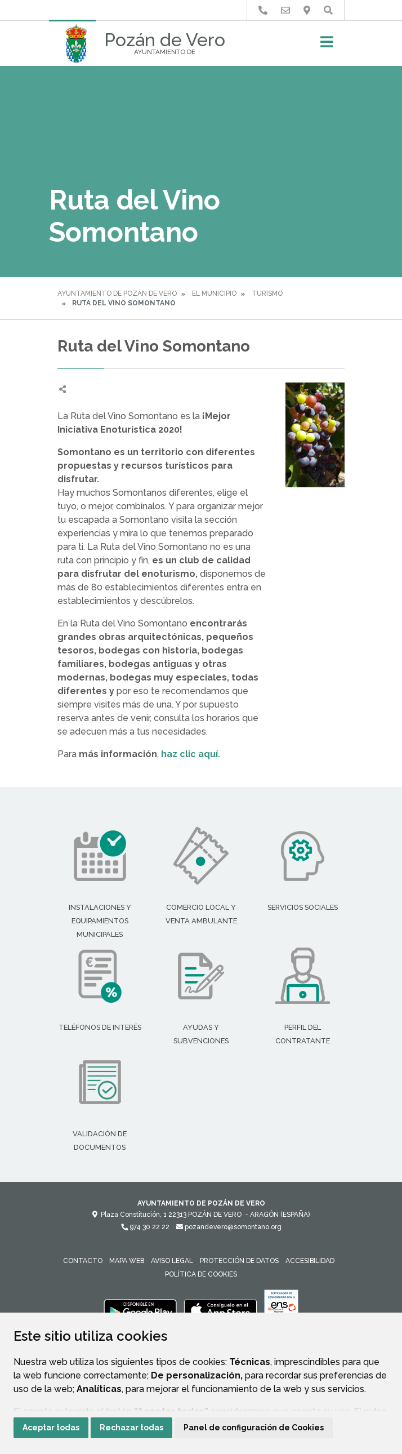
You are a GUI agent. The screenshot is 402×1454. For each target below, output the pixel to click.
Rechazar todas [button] (131, 1427)
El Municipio (214, 293)
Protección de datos (239, 1261)
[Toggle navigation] (327, 45)
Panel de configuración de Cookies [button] (254, 1427)
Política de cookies (201, 1274)
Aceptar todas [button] (51, 1427)
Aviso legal (172, 1261)
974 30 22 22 (145, 1227)
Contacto (82, 1261)
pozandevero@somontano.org (229, 1227)
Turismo (267, 293)
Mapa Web (126, 1261)
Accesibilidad (309, 1261)
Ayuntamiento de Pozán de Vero (117, 293)
